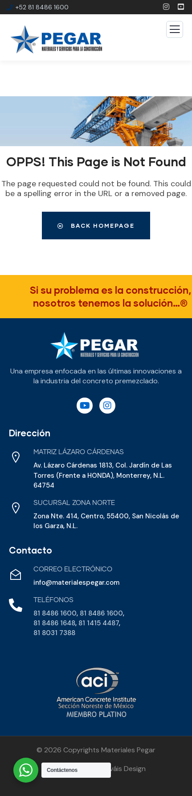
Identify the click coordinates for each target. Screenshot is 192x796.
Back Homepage (96, 225)
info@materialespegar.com (76, 582)
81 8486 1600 (55, 613)
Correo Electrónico (72, 569)
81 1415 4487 (98, 623)
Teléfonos (53, 600)
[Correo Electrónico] (15, 574)
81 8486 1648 (54, 623)
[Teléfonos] (15, 605)
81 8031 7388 (54, 632)
